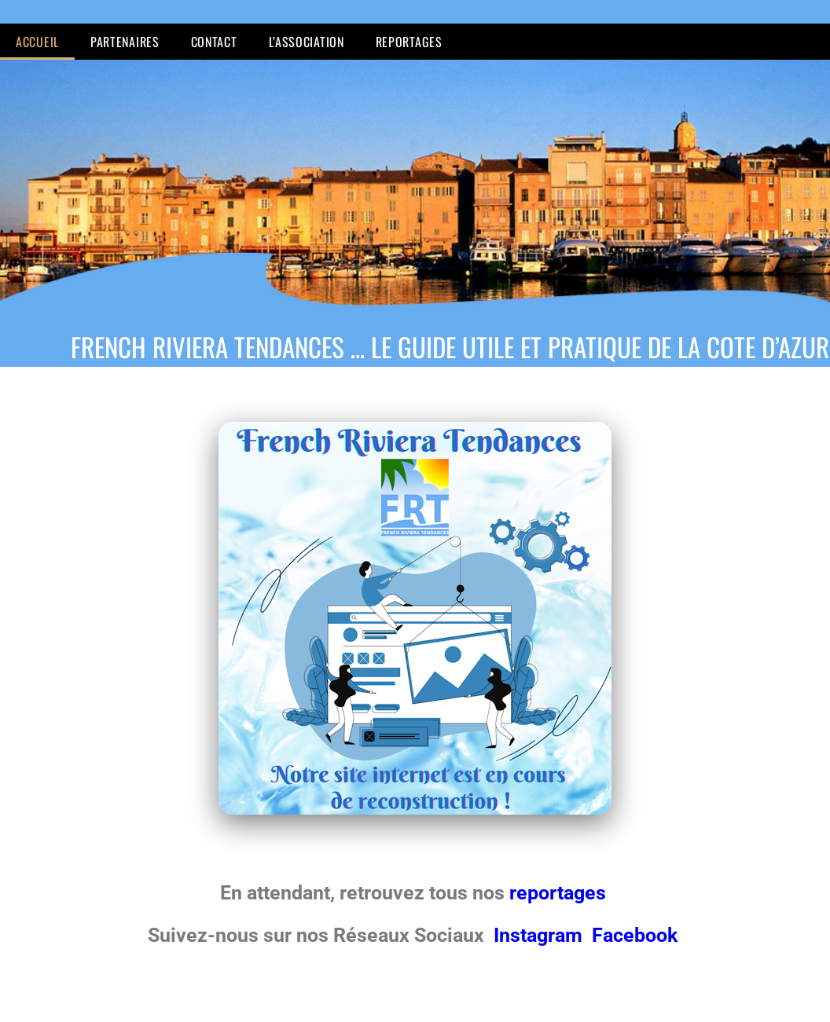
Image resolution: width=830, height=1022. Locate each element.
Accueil (37, 41)
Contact (214, 41)
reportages (560, 892)
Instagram (540, 935)
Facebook (635, 935)
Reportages (409, 41)
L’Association (306, 41)
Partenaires (125, 41)
